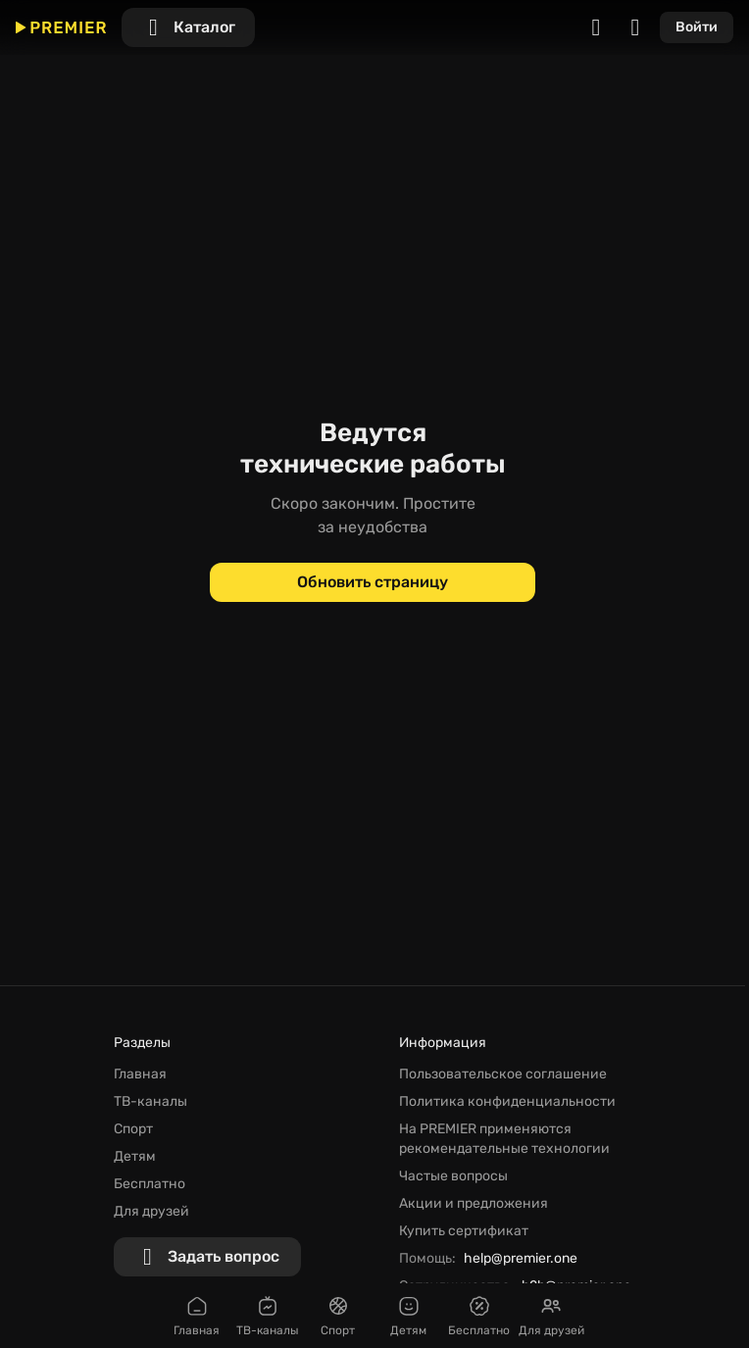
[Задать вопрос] (207, 1256)
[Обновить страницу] (372, 582)
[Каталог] (188, 27)
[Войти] (696, 27)
